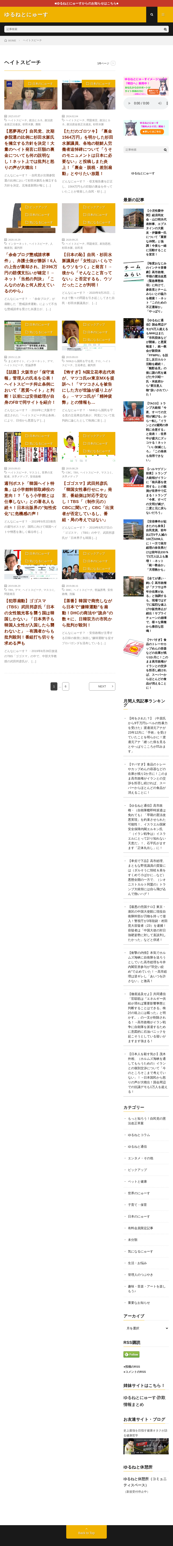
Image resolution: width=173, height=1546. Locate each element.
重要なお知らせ (139, 1302)
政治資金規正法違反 (79, 124)
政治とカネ (36, 120)
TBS (75, 472)
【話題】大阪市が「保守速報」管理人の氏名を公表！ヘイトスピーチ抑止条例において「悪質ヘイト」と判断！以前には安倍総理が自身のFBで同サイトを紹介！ (30, 387)
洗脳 (72, 593)
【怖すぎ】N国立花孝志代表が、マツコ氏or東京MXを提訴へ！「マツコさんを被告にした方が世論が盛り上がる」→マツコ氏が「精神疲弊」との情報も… (88, 387)
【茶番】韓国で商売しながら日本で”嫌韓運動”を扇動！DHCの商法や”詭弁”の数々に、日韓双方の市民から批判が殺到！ (87, 613)
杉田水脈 (28, 124)
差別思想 (105, 243)
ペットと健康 (137, 1181)
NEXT (102, 686)
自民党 (79, 247)
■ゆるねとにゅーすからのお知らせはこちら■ (86, 3)
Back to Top (86, 1533)
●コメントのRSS (134, 1371)
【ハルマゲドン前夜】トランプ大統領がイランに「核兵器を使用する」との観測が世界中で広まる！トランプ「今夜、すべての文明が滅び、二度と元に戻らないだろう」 (156, 490)
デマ (50, 361)
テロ (98, 361)
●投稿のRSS (131, 1366)
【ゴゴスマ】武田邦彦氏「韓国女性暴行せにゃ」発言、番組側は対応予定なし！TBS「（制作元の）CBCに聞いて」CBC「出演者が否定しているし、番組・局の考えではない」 (88, 501)
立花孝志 (80, 365)
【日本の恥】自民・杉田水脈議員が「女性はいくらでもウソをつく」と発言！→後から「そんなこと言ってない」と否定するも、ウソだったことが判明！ (87, 270)
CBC (68, 472)
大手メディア (20, 476)
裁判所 (18, 247)
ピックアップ (38, 207)
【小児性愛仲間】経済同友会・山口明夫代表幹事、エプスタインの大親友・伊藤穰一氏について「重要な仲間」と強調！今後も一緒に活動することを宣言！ (156, 232)
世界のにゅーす (139, 1193)
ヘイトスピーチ (17, 120)
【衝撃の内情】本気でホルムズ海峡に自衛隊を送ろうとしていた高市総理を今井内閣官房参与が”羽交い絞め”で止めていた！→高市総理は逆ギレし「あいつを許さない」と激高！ (147, 967)
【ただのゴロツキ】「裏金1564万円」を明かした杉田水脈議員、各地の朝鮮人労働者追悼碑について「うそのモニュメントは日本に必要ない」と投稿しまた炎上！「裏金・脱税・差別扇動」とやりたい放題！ (87, 152)
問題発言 (92, 120)
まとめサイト (16, 361)
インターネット (17, 243)
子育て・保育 (137, 1205)
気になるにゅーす (41, 222)
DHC (68, 589)
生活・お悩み (137, 1263)
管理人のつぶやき (140, 1274)
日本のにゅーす (42, 83)
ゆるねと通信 (137, 1146)
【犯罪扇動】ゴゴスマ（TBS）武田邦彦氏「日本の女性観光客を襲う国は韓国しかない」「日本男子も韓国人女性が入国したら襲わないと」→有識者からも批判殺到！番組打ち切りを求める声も (29, 622)
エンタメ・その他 (140, 1158)
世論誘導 (30, 365)
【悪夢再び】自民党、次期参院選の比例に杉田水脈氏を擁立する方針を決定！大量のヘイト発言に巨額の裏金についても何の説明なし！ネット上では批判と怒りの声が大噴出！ (29, 149)
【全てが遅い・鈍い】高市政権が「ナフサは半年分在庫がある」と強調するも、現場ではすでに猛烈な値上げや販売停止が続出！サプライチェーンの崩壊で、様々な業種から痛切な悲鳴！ (156, 605)
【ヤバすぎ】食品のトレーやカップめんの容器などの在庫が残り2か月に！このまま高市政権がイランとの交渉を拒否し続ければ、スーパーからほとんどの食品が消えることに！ (148, 778)
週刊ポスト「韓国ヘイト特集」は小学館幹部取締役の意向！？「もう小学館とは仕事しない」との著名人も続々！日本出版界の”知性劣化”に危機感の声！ (30, 498)
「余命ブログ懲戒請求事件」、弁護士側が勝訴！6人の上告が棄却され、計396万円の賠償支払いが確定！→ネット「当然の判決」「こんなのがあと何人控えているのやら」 (30, 273)
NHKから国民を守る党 (79, 361)
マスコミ (34, 472)
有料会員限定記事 (140, 1228)
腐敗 (38, 124)
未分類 (132, 1240)
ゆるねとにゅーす (143, 173)
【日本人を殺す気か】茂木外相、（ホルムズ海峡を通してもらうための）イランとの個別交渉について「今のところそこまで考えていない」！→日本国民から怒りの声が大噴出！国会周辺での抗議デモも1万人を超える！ (148, 1072)
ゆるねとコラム (139, 1135)
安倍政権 (35, 476)
